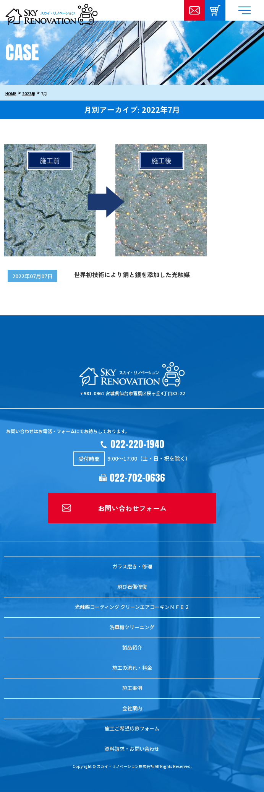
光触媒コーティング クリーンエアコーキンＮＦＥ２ (132, 606)
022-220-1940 (137, 444)
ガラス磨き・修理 (132, 566)
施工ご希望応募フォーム (132, 728)
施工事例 (132, 687)
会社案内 (132, 708)
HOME (10, 93)
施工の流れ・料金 (132, 667)
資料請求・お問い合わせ (132, 748)
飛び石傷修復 (132, 586)
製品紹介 (132, 647)
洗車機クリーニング (132, 627)
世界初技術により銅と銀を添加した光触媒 (132, 274)
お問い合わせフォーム (132, 508)
